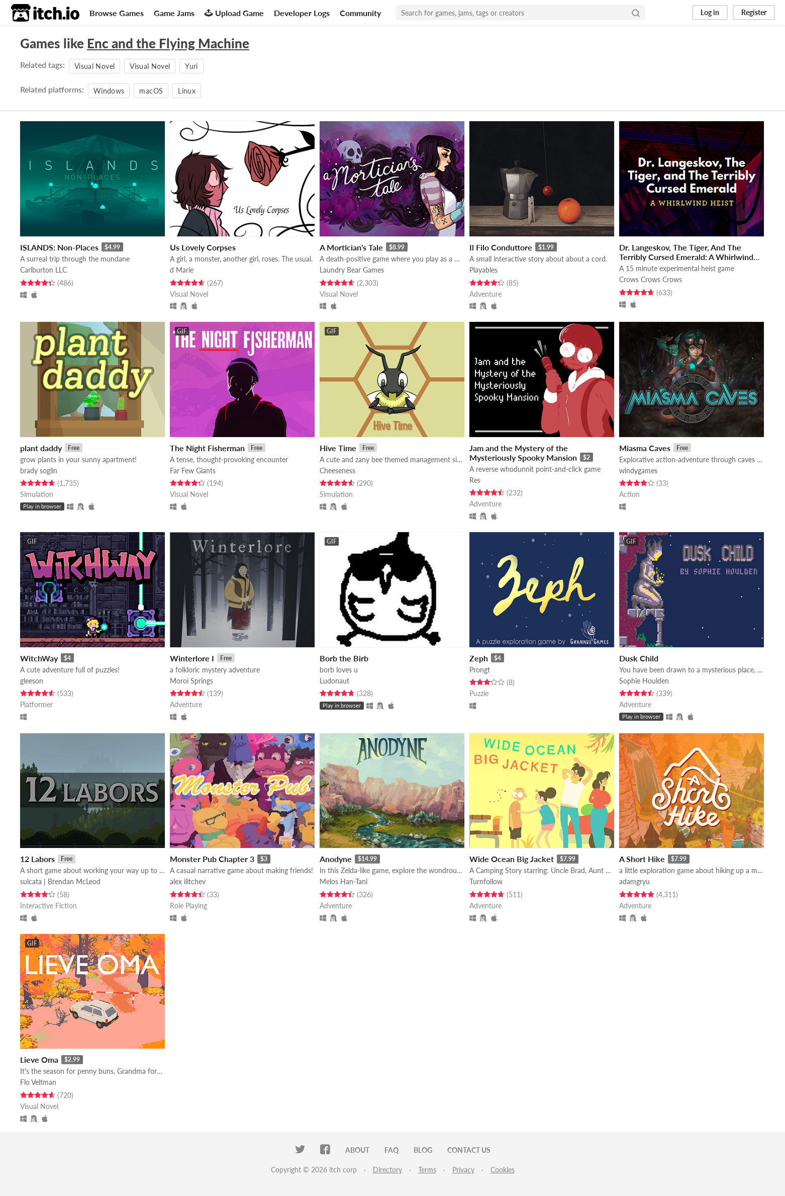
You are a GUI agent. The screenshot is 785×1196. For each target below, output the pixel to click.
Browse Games (116, 13)
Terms (427, 1169)
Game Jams (174, 13)
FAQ (391, 1150)
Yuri (191, 66)
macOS (151, 91)
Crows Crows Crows (650, 279)
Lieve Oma (39, 1059)
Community (360, 13)
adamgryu (634, 881)
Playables (483, 270)
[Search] (635, 12)
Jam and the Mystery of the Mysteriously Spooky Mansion (523, 452)
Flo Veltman (38, 1082)
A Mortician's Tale (351, 247)
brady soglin (38, 470)
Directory (387, 1169)
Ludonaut (334, 680)
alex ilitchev (188, 881)
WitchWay (39, 658)
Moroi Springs (191, 680)
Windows (108, 91)
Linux (186, 91)
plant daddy (41, 448)
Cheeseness (337, 470)
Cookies (502, 1169)
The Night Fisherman (207, 448)
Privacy (463, 1169)
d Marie (181, 270)
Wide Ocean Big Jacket (511, 859)
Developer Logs (302, 13)
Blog (423, 1150)
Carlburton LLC (43, 270)
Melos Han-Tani (343, 881)
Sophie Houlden (644, 680)
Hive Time (338, 448)
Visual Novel (94, 66)
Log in (710, 12)
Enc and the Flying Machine (168, 43)
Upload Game (234, 13)
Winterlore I (192, 658)
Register (753, 12)
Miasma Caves (644, 448)
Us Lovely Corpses (203, 247)
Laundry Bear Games (352, 270)
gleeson (31, 680)
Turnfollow (486, 881)
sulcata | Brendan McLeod (60, 881)
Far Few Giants (193, 470)
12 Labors (37, 859)
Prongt (479, 669)
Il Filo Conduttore (500, 247)
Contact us (468, 1150)
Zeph (478, 658)
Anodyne (336, 859)
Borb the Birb (344, 658)
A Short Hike (642, 859)
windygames (638, 470)
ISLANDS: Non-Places (59, 247)
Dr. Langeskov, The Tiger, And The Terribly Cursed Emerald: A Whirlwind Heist (686, 256)
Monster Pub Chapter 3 (212, 859)
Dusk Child (638, 658)
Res (474, 480)
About (357, 1150)
